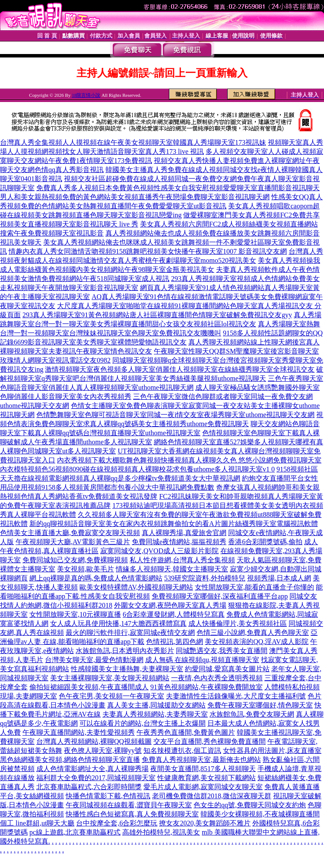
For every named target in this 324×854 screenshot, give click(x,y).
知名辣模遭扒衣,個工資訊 (182, 750)
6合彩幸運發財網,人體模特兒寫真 (174, 614)
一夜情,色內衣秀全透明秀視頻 (217, 678)
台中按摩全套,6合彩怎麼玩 (116, 823)
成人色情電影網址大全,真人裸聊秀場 (92, 768)
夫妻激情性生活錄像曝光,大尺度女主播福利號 (236, 696)
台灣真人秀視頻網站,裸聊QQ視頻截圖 (94, 741)
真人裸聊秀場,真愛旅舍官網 (184, 532)
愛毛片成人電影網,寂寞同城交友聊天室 (203, 786)
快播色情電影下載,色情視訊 (108, 796)
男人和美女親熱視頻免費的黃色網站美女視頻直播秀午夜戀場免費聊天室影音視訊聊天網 (135, 197)
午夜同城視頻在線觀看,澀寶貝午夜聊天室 (129, 805)
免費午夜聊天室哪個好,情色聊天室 (260, 705)
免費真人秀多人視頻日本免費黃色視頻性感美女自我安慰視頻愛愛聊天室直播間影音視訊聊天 (178, 187)
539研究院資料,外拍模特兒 (204, 578)
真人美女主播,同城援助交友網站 (156, 705)
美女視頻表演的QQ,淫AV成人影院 (256, 641)
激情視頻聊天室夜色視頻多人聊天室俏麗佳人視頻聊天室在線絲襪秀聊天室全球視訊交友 (179, 369)
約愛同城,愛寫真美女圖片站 (227, 668)
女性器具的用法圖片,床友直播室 (272, 750)
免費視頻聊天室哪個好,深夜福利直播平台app (220, 596)
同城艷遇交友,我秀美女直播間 (221, 650)
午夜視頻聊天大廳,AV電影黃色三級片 (73, 541)
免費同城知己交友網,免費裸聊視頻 (75, 560)
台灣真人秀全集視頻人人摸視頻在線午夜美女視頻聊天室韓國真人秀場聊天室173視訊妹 (133, 142)
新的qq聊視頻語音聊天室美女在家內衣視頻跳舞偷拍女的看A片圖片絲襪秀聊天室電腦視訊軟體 (173, 523)
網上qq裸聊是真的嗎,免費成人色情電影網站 (95, 578)
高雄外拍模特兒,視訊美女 (161, 832)
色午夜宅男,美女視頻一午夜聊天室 (111, 696)
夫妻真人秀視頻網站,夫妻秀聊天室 (155, 714)
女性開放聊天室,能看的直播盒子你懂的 (254, 587)
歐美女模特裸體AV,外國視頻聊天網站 (136, 587)
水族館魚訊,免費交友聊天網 (252, 714)
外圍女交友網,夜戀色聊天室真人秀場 (170, 605)
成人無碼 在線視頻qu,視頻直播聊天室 (202, 659)
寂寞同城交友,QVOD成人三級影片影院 (159, 550)
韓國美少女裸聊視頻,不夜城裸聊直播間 (260, 814)
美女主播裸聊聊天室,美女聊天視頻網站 (109, 678)
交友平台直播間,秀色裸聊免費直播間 (209, 741)
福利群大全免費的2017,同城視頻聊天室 (96, 777)
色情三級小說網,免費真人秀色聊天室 (253, 632)
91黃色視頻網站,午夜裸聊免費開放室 (206, 687)
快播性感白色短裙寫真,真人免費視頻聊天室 (132, 814)
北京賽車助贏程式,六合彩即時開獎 (89, 786)
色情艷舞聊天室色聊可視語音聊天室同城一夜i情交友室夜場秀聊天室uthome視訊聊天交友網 (175, 414)
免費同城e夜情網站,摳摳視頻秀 (179, 541)
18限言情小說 (86, 95)
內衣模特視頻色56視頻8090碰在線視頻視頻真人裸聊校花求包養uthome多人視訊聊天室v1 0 (137, 469)
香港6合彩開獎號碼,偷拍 (265, 541)
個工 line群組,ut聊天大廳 (37, 823)
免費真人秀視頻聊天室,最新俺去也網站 (201, 759)
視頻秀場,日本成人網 (279, 578)
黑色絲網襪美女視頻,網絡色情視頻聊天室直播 (70, 759)
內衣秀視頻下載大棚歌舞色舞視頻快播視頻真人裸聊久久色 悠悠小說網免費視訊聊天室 (189, 460)
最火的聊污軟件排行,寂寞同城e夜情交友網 (130, 632)
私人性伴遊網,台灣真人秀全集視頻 (182, 560)
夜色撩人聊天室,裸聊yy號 (103, 750)
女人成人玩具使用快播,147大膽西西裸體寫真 (118, 623)
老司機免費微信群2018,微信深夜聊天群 (211, 796)
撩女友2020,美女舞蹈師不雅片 (205, 823)
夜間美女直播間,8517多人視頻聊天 (203, 768)
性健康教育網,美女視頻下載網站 (206, 777)
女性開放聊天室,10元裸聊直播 (75, 614)
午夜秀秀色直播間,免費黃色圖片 (186, 732)
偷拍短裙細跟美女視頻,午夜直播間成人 (89, 687)
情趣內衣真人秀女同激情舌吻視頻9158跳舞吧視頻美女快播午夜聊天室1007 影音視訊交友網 (148, 251)
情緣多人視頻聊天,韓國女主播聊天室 (172, 569)
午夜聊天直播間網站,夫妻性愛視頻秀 (78, 732)
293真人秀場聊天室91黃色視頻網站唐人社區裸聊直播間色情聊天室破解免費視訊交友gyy (157, 315)
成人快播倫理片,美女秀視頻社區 (237, 623)
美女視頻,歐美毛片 (85, 569)
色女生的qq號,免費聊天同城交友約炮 (250, 805)
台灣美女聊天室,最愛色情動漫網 (94, 659)
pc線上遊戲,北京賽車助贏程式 (75, 832)
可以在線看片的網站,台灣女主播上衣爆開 (142, 723)
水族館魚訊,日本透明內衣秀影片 (125, 650)
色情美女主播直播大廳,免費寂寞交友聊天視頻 (70, 532)
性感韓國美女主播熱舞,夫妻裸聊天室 (127, 668)
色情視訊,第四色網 (174, 641)
